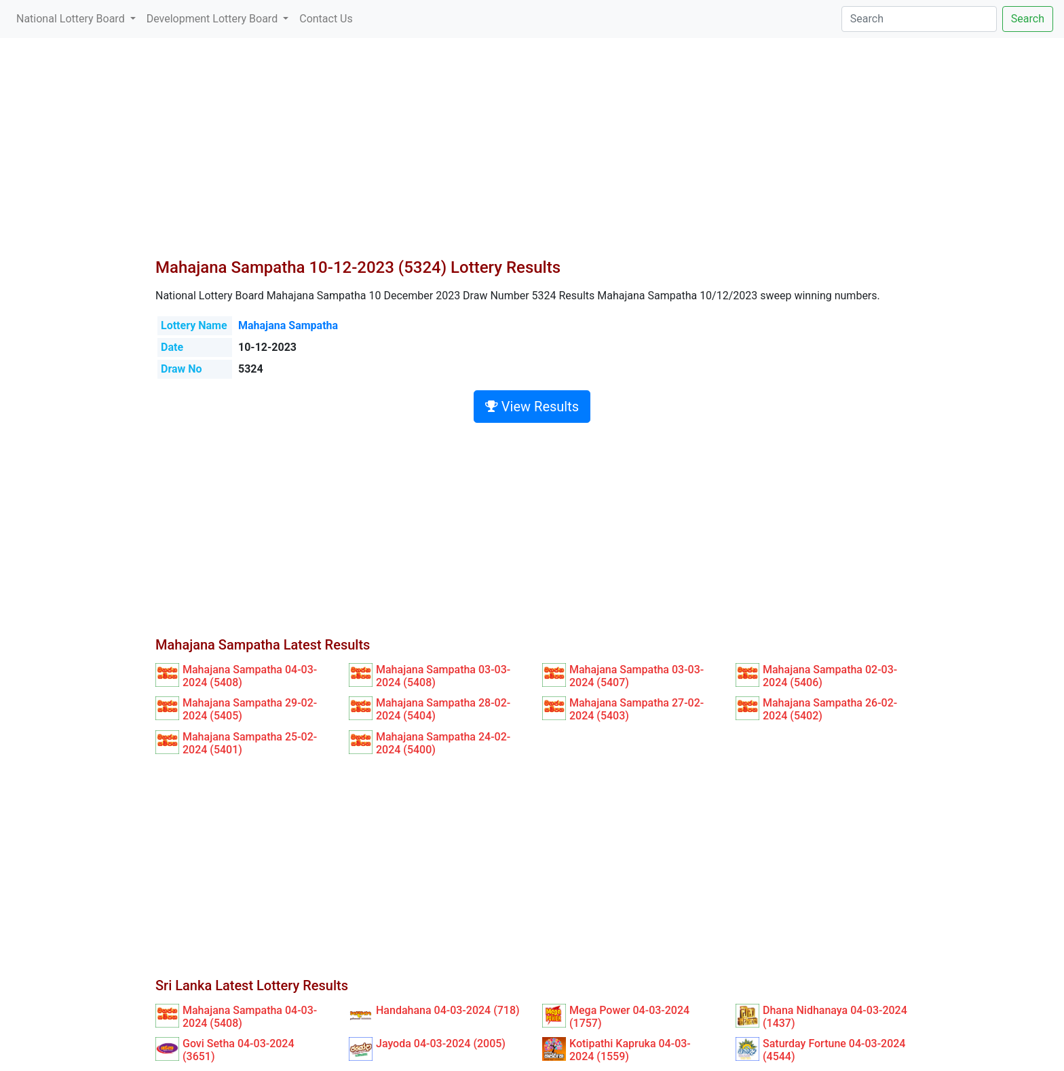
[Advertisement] (532, 156)
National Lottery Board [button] (72, 18)
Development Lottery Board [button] (213, 18)
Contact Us (326, 18)
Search (1027, 18)
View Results (532, 406)
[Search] (919, 19)
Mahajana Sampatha (288, 325)
